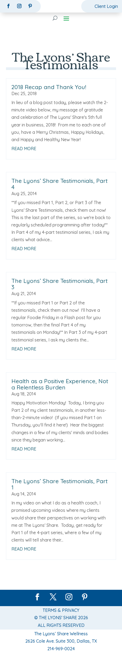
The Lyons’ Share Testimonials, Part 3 (59, 284)
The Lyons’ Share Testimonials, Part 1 (59, 484)
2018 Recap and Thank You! (48, 86)
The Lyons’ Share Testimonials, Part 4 (59, 184)
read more (23, 148)
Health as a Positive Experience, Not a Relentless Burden (59, 384)
